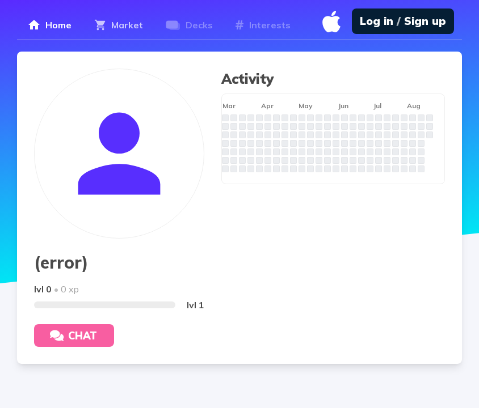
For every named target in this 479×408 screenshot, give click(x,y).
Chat (73, 335)
